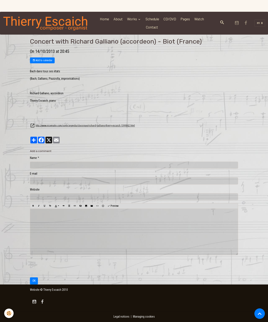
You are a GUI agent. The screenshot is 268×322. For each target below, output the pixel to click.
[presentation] (62, 266)
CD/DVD (170, 19)
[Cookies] (9, 313)
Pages (185, 19)
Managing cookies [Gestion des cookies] (144, 316)
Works (132, 19)
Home (104, 19)
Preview (113, 206)
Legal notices (121, 316)
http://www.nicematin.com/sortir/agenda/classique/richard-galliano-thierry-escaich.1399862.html (85, 125)
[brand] (46, 23)
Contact (152, 27)
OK (34, 280)
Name (33, 158)
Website (35, 189)
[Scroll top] (259, 313)
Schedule (152, 19)
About (118, 19)
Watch (199, 19)
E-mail (33, 173)
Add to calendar (42, 60)
